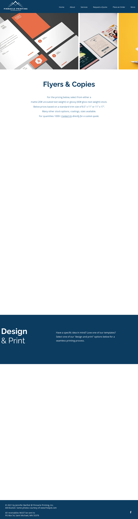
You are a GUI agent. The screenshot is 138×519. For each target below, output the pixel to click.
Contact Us (66, 116)
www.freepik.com (48, 507)
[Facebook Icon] (130, 512)
